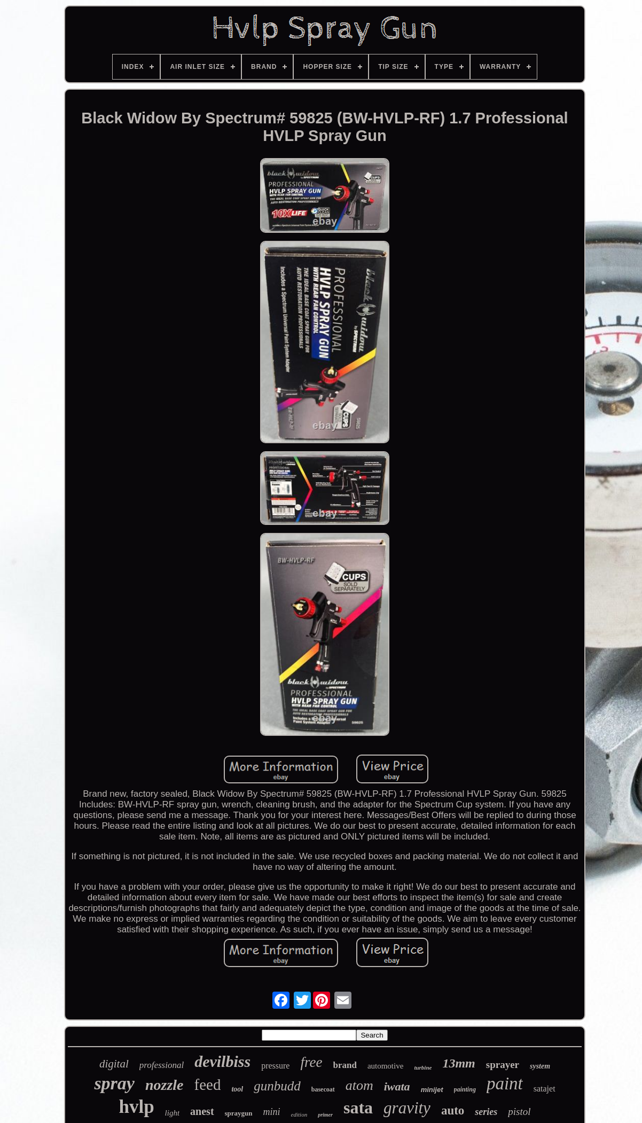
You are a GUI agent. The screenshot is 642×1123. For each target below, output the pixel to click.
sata (358, 1107)
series (486, 1111)
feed (207, 1084)
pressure (275, 1065)
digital (114, 1063)
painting (465, 1089)
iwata (397, 1086)
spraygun (239, 1113)
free (311, 1062)
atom (359, 1085)
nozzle (164, 1085)
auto (452, 1110)
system (540, 1066)
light (172, 1113)
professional (161, 1065)
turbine (423, 1067)
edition (299, 1114)
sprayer (502, 1064)
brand (344, 1065)
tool (237, 1089)
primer (325, 1115)
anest (202, 1111)
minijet (432, 1090)
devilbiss (222, 1061)
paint (505, 1083)
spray (114, 1083)
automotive (385, 1066)
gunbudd (277, 1086)
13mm (458, 1063)
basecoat (323, 1089)
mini (271, 1111)
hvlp (136, 1106)
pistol (519, 1111)
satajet (544, 1088)
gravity (406, 1107)
